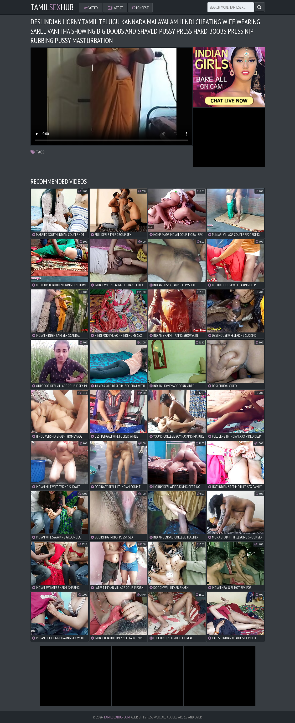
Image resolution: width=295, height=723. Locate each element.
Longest (140, 7)
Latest (115, 7)
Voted (91, 7)
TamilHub (52, 7)
